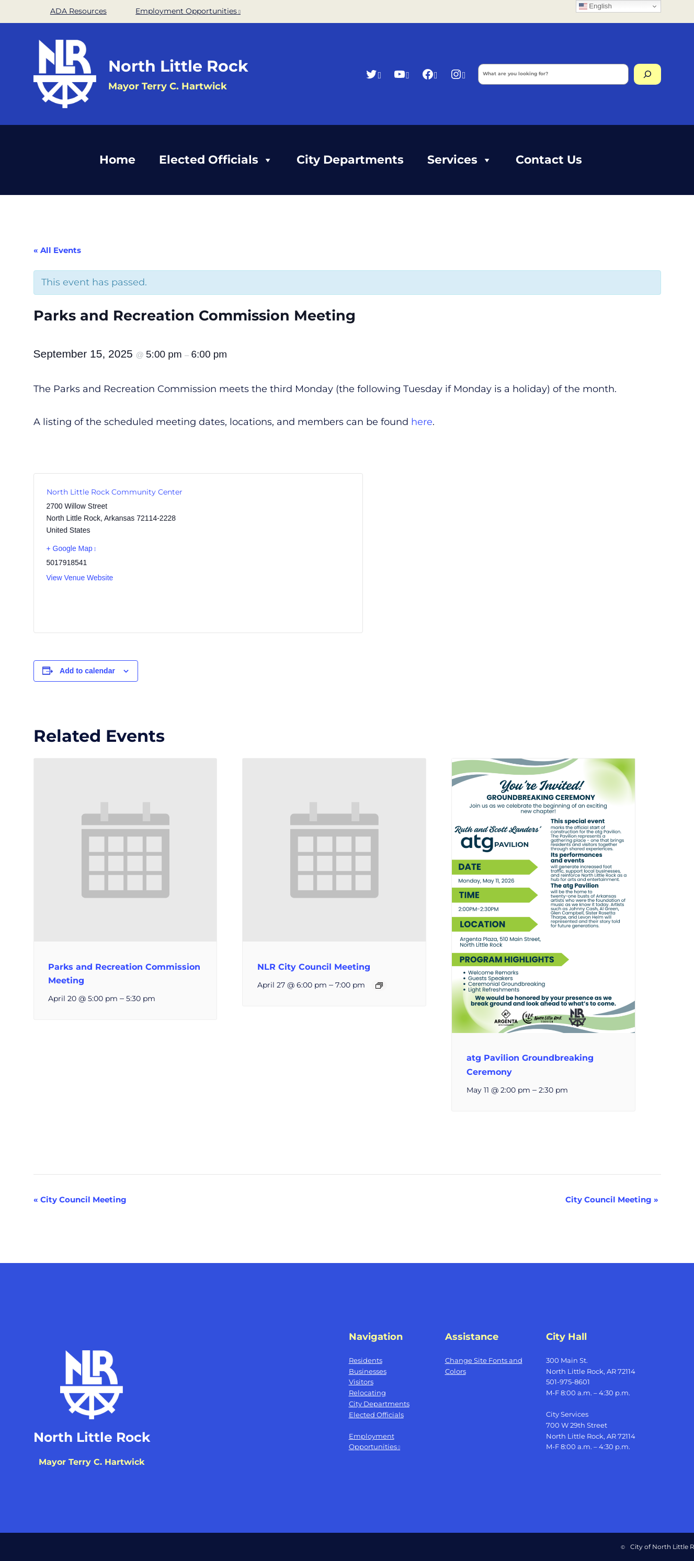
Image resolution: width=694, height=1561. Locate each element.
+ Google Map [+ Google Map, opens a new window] (71, 548)
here (422, 422)
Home (117, 160)
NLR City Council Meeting (313, 967)
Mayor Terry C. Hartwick (91, 1462)
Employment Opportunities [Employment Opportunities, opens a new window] (188, 11)
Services (459, 160)
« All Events (57, 250)
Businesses (367, 1371)
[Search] (647, 74)
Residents (365, 1360)
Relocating (367, 1392)
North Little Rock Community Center (115, 492)
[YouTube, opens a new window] (401, 74)
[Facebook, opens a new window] (430, 74)
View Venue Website (80, 577)
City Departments (350, 160)
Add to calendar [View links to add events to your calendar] (87, 671)
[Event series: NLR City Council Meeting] (379, 985)
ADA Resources (78, 11)
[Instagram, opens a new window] (458, 74)
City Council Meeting (80, 1199)
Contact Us (549, 160)
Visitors (361, 1382)
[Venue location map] (273, 553)
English (595, 6)
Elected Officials (216, 160)
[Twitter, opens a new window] (373, 74)
